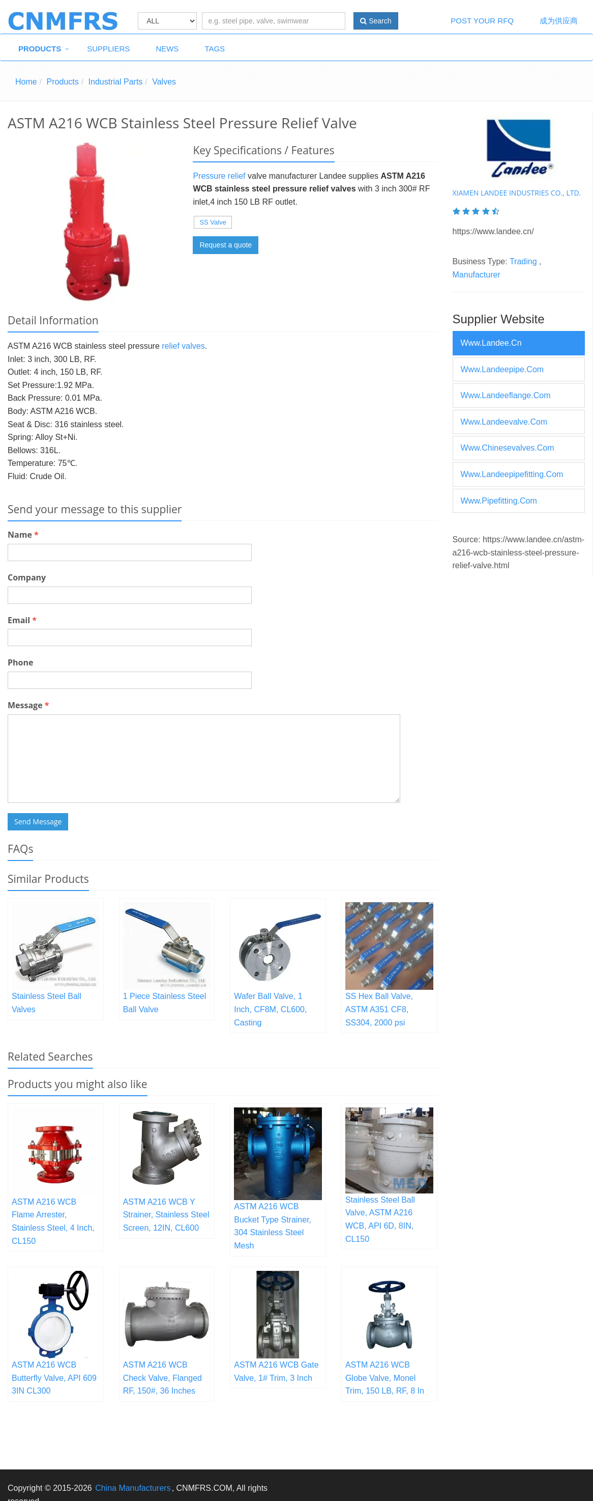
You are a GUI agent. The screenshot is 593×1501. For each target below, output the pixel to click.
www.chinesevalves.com (507, 447)
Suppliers (108, 48)
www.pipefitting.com (499, 500)
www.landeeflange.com (506, 395)
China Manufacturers (133, 1488)
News (167, 48)
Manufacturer (476, 274)
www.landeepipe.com (502, 369)
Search (375, 21)
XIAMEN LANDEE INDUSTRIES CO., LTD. (517, 193)
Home (26, 81)
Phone (20, 662)
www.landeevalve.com (504, 422)
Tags (214, 48)
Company (27, 577)
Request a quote (225, 245)
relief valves (183, 346)
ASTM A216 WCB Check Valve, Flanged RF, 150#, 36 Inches (162, 1377)
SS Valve (212, 222)
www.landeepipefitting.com (512, 474)
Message (28, 705)
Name (23, 534)
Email (22, 620)
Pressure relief (219, 176)
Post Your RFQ (482, 20)
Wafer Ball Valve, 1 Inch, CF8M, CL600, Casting (270, 1009)
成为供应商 (559, 20)
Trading (523, 261)
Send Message (38, 821)
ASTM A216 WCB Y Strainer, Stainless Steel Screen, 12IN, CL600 (166, 1215)
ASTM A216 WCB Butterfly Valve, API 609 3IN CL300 (54, 1377)
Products (39, 48)
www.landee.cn (491, 343)
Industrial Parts (115, 81)
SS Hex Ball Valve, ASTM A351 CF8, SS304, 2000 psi (379, 1009)
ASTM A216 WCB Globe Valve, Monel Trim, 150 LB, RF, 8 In (384, 1377)
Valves (164, 81)
